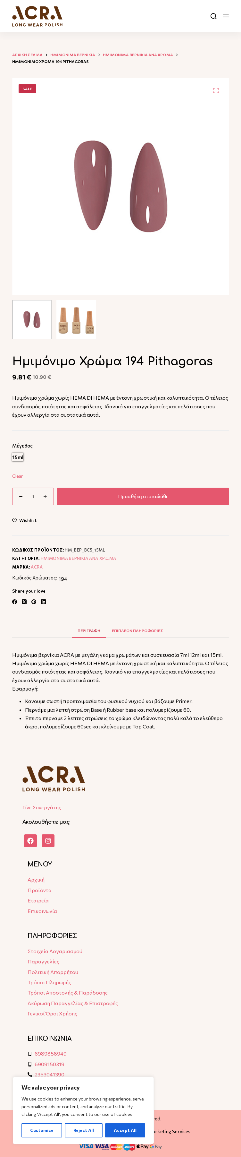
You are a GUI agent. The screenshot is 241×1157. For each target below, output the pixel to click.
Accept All (125, 1130)
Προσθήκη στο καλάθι (143, 496)
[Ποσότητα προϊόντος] (33, 496)
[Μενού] (226, 16)
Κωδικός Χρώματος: (34, 577)
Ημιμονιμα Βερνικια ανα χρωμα (78, 558)
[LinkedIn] (43, 601)
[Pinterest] (33, 601)
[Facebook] (14, 601)
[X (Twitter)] (24, 601)
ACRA (37, 567)
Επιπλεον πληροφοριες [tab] (137, 630)
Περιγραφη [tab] (89, 630)
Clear (17, 476)
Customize (42, 1130)
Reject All (83, 1130)
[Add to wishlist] (24, 520)
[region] (83, 1110)
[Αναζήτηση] (214, 16)
